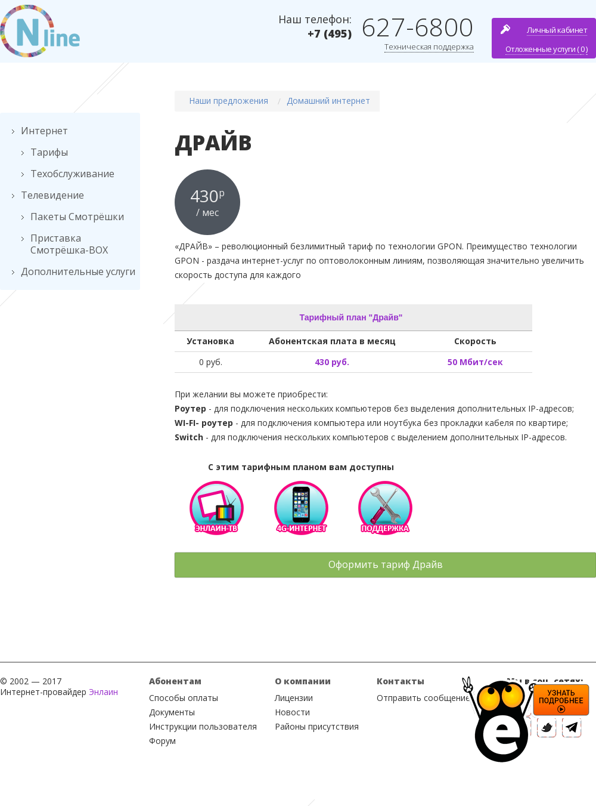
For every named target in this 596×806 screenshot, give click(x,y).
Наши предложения (228, 100)
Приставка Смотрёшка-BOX (69, 244)
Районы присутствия (317, 726)
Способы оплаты (183, 697)
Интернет (44, 131)
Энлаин (103, 691)
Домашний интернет (328, 100)
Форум (162, 740)
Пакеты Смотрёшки (77, 217)
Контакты (400, 681)
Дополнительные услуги (78, 271)
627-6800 (417, 26)
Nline (40, 31)
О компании (303, 681)
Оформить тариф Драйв (385, 564)
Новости (292, 712)
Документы (172, 712)
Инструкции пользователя (203, 726)
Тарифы (49, 152)
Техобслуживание (72, 174)
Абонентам (175, 681)
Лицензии (294, 697)
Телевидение (52, 195)
